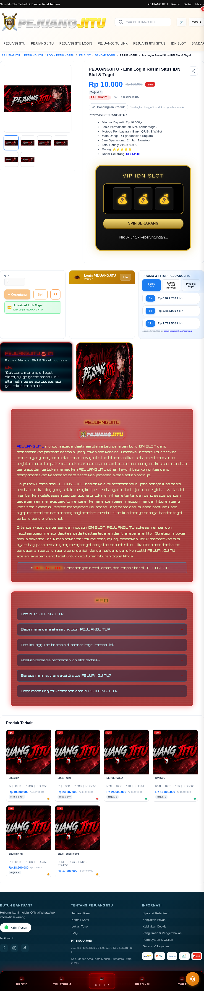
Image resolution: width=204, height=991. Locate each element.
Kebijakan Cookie (155, 926)
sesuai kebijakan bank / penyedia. (177, 331)
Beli (40, 294)
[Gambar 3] (44, 142)
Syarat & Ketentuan (156, 913)
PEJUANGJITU (157, 4)
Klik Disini (133, 154)
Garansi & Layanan (156, 946)
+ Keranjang (17, 294)
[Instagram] (14, 948)
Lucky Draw (151, 285)
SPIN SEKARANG (143, 223)
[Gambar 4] (61, 142)
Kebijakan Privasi (154, 920)
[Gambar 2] (28, 142)
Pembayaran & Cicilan (158, 939)
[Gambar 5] (11, 159)
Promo (175, 4)
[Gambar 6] (28, 159)
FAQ (74, 933)
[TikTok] (25, 948)
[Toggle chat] (192, 979)
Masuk (199, 4)
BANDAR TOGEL (105, 55)
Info (125, 277)
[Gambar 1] (11, 142)
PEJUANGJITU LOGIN (75, 43)
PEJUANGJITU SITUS (149, 43)
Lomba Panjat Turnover (171, 285)
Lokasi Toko (79, 926)
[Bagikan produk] (193, 71)
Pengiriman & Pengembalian (162, 933)
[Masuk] (196, 22)
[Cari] (120, 22)
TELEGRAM (62, 981)
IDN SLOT (178, 43)
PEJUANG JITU (42, 43)
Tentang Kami (80, 913)
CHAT (182, 981)
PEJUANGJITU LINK (113, 43)
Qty (6, 275)
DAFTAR (102, 981)
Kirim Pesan (15, 927)
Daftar (188, 4)
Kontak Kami (80, 920)
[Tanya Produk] (55, 294)
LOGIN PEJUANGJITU (60, 55)
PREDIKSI (142, 981)
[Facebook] (4, 948)
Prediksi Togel (191, 285)
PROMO (22, 981)
